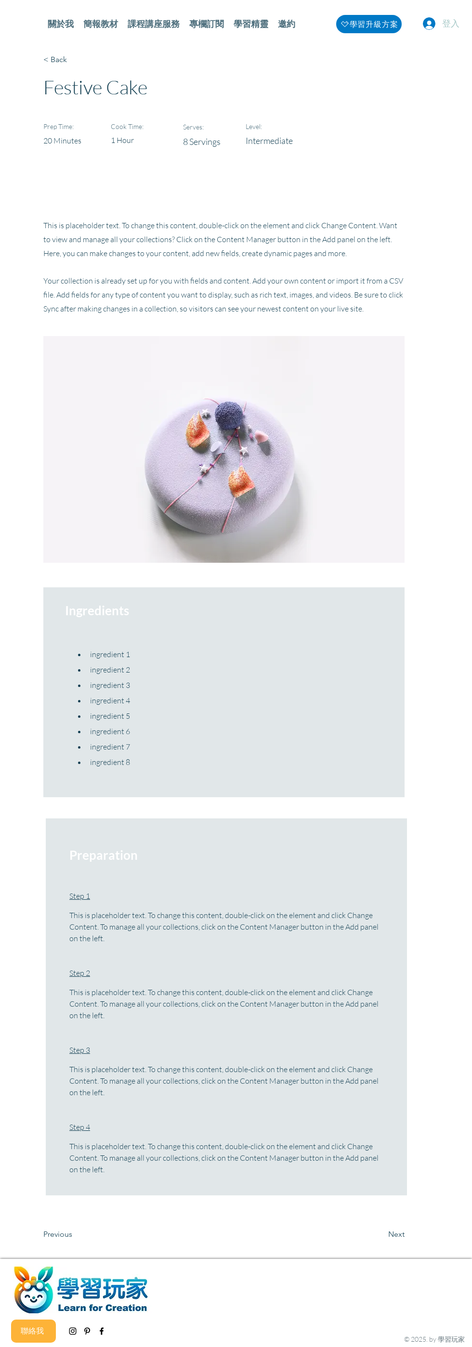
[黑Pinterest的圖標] (87, 1331)
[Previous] (74, 1234)
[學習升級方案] (369, 24)
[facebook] (101, 1331)
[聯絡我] (33, 1331)
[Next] (380, 1234)
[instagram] (73, 1331)
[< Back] (74, 59)
